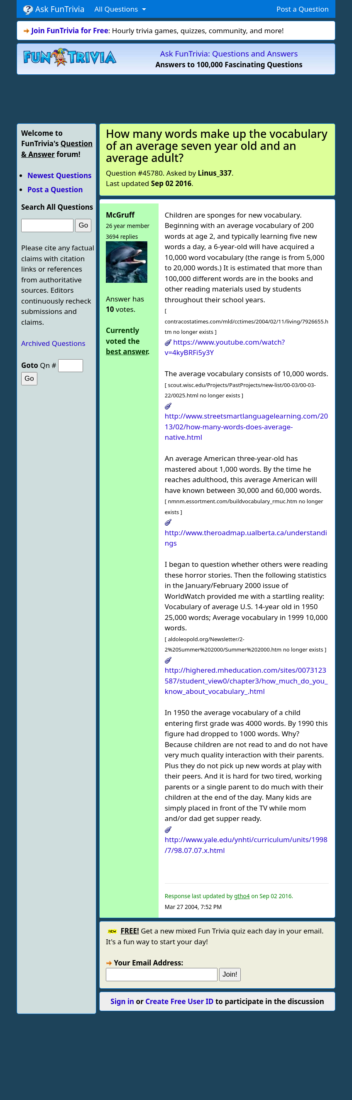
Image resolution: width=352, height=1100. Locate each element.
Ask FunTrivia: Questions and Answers (229, 53)
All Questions (116, 9)
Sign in (122, 1001)
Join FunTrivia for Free (69, 30)
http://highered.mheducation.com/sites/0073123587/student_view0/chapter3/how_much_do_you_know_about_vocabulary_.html (246, 680)
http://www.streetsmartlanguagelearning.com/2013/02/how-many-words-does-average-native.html (246, 426)
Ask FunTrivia (53, 9)
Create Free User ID (179, 1001)
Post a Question (302, 9)
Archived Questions (53, 343)
